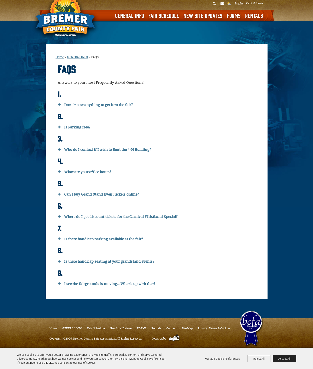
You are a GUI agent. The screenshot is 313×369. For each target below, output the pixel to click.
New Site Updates (202, 15)
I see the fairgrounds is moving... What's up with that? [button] (110, 284)
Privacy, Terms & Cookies (214, 328)
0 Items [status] (258, 3)
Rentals (254, 15)
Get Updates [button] (222, 3)
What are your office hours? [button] (87, 172)
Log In (239, 3)
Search (214, 3)
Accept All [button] (284, 358)
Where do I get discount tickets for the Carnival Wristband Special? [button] (121, 217)
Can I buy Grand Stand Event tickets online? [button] (101, 194)
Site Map (187, 328)
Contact (171, 328)
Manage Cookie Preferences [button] (222, 358)
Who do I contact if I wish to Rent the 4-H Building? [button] (107, 150)
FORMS (234, 15)
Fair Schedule (163, 15)
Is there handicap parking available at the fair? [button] (103, 239)
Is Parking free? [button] (77, 127)
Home (60, 57)
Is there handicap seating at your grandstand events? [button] (109, 261)
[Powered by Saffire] (174, 338)
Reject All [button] (259, 358)
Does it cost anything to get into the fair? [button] (98, 105)
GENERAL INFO (129, 15)
